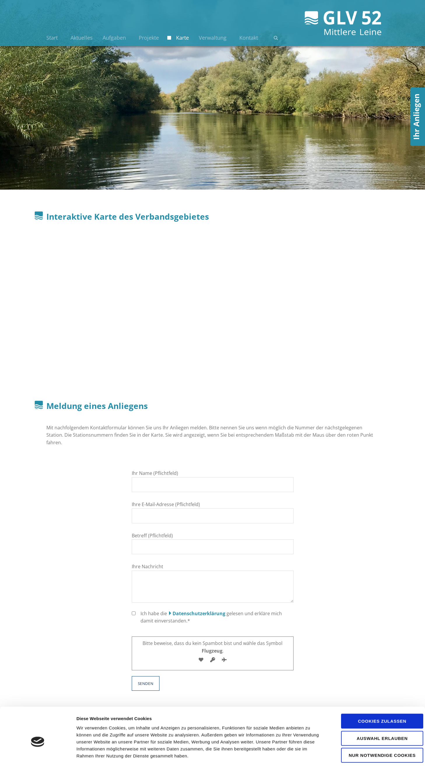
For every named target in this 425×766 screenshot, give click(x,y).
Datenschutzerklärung (199, 613)
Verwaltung (212, 37)
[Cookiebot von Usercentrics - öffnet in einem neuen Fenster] (37, 754)
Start (52, 37)
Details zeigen (310, 754)
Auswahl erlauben (376, 711)
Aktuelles (82, 37)
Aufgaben (114, 37)
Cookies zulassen (376, 694)
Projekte (149, 37)
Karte (182, 37)
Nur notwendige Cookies (376, 728)
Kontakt (248, 37)
